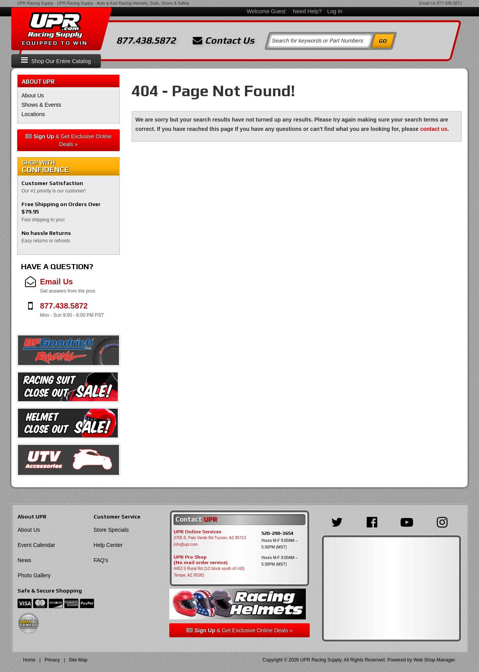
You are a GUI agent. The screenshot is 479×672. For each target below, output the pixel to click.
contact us (433, 129)
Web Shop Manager (434, 660)
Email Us (427, 3)
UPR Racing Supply (35, 3)
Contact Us (223, 40)
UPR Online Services (197, 531)
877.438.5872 (449, 3)
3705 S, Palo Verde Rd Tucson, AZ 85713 (210, 538)
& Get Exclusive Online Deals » (68, 140)
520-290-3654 (277, 533)
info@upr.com (186, 544)
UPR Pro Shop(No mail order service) (201, 559)
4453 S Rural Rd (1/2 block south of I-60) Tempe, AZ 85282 (209, 571)
